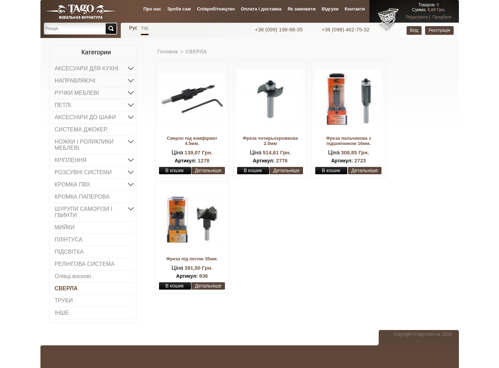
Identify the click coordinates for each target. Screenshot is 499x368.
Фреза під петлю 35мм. (192, 258)
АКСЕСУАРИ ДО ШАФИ (94, 116)
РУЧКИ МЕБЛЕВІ (94, 92)
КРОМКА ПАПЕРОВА (82, 197)
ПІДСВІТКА (69, 252)
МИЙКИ (65, 227)
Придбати (441, 17)
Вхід (414, 30)
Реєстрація (439, 30)
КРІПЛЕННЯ (94, 159)
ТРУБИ (64, 301)
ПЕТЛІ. (94, 104)
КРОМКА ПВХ (94, 184)
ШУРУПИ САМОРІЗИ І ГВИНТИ (94, 211)
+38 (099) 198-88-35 (279, 29)
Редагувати (417, 17)
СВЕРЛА (66, 288)
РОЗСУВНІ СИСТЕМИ (94, 171)
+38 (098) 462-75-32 (345, 29)
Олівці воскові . (74, 276)
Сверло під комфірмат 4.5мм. (192, 141)
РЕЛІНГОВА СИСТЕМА (85, 264)
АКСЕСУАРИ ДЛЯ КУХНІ (94, 67)
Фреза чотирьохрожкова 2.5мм (270, 141)
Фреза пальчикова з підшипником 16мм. (348, 141)
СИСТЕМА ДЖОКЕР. (81, 129)
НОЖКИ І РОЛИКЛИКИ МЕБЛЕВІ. (94, 144)
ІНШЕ (62, 313)
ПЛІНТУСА (69, 240)
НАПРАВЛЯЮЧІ (94, 80)
